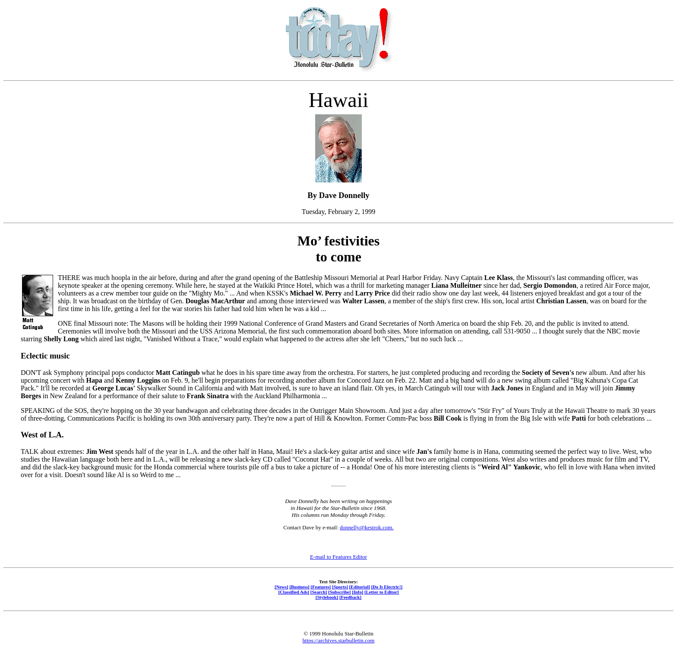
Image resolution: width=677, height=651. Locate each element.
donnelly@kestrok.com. (367, 527)
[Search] (318, 591)
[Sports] (340, 586)
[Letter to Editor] (381, 591)
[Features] (320, 586)
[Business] (299, 586)
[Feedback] (350, 597)
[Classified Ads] (293, 591)
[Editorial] (359, 586)
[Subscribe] (339, 591)
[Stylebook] (327, 597)
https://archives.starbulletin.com (339, 640)
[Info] (357, 591)
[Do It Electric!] (386, 586)
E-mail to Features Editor (338, 557)
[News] (281, 586)
